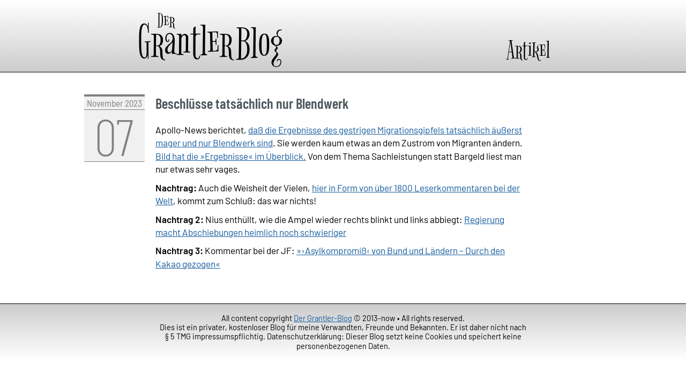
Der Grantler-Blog (323, 318)
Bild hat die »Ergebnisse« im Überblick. (230, 156)
